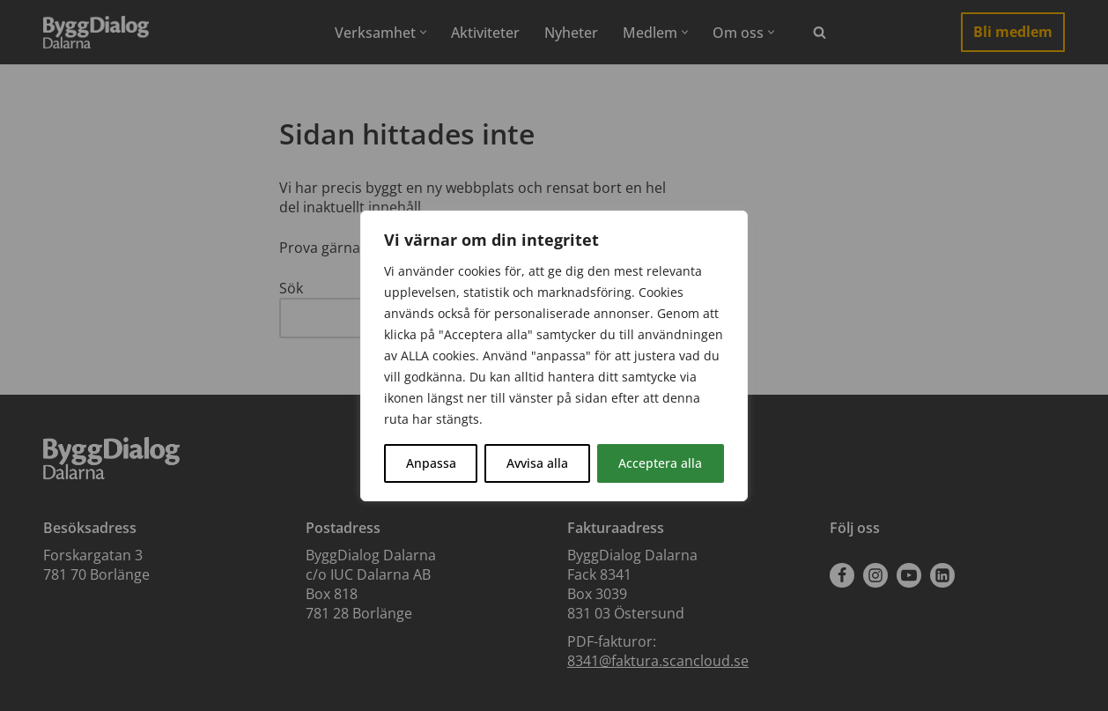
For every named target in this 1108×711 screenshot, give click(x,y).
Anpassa (431, 463)
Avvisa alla (537, 463)
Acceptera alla (660, 463)
